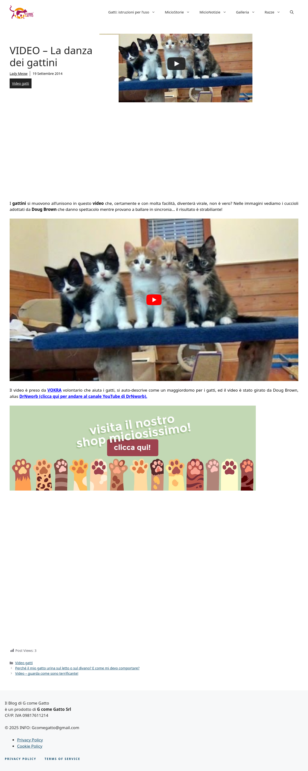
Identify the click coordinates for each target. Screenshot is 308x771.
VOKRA (54, 390)
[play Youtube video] (154, 300)
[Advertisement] (154, 149)
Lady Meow (18, 73)
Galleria (248, 12)
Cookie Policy (29, 746)
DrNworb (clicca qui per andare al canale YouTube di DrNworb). (83, 396)
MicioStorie (180, 12)
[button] (291, 12)
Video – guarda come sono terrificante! (46, 673)
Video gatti (20, 83)
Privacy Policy (30, 740)
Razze (275, 12)
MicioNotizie (215, 12)
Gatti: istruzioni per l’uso (134, 12)
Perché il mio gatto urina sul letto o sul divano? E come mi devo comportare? (77, 668)
